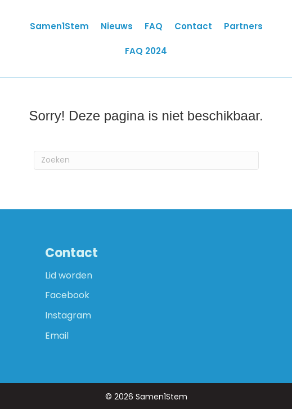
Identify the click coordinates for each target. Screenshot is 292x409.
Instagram (68, 315)
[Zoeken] (146, 160)
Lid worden (68, 275)
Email (57, 335)
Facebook (67, 295)
